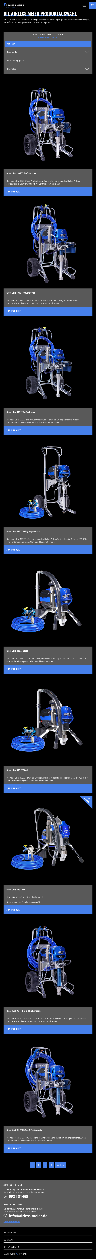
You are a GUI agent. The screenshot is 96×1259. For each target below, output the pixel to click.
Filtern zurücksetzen (48, 37)
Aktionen (11, 43)
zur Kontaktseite (12, 1221)
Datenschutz (11, 1247)
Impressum (10, 1232)
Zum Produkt (49, 191)
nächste (60, 1165)
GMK (24, 1254)
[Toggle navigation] (84, 5)
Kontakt (8, 1240)
